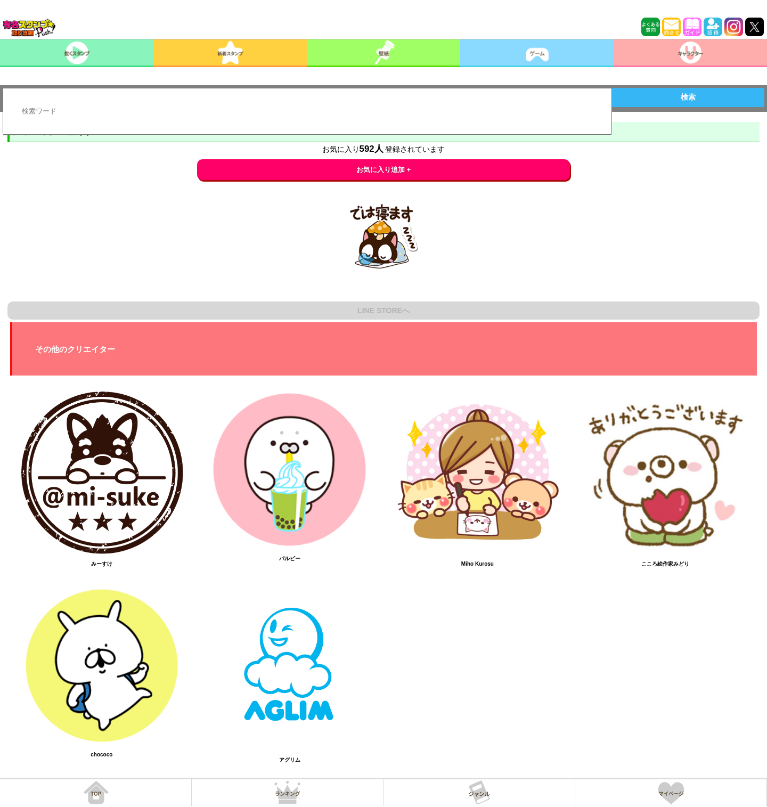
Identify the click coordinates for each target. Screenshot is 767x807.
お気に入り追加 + (383, 170)
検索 (688, 97)
